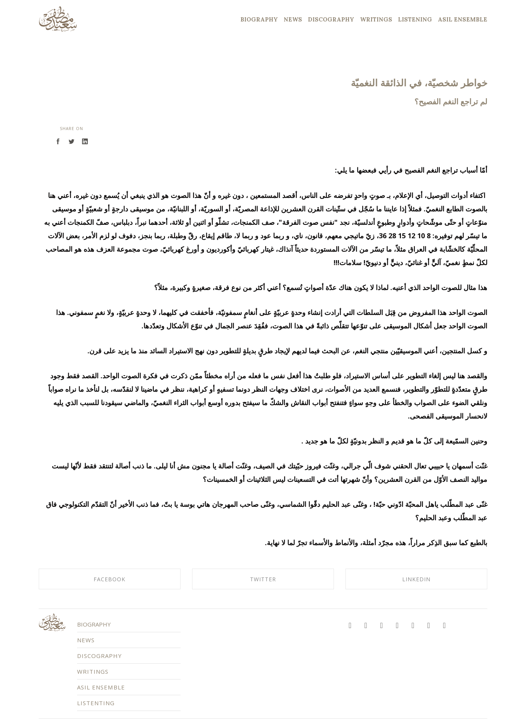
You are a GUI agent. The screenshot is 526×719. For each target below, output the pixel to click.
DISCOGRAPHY (110, 657)
